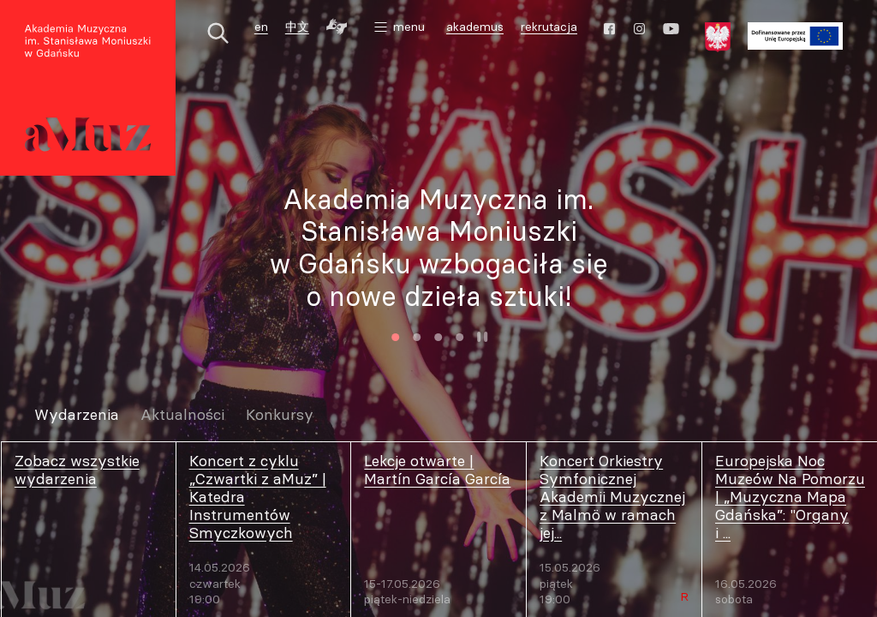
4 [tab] (459, 337)
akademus (477, 28)
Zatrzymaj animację (482, 336)
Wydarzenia (76, 415)
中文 (297, 26)
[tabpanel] (438, 248)
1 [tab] (395, 337)
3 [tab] (438, 337)
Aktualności (182, 415)
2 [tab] (417, 337)
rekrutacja (549, 26)
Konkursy (279, 415)
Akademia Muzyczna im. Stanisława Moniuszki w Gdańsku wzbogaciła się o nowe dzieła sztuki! (439, 248)
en (261, 26)
